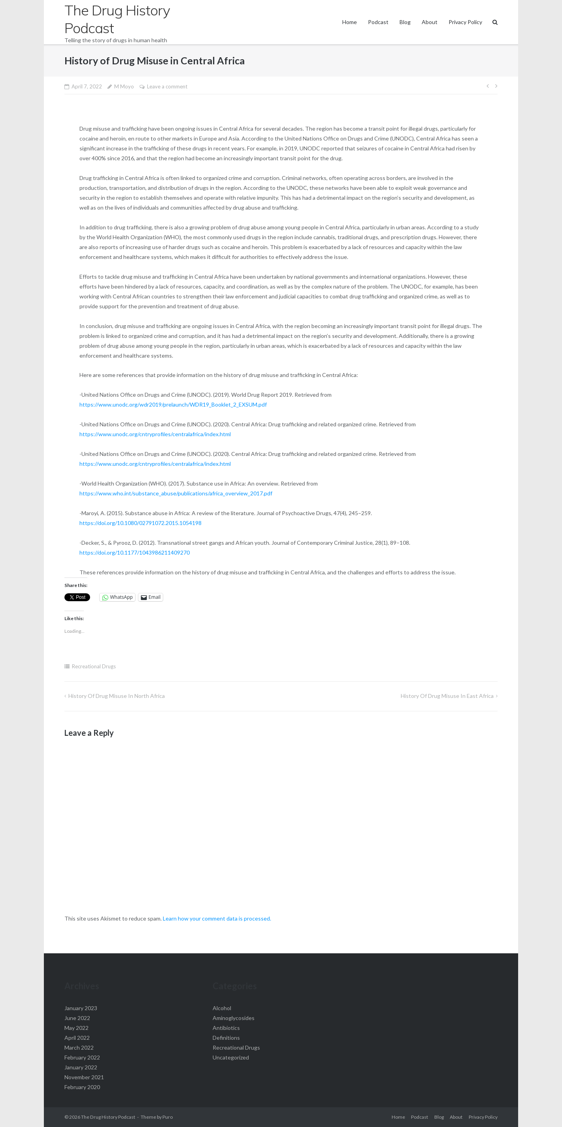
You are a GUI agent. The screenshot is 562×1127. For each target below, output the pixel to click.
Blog (405, 22)
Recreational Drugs (94, 666)
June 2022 (77, 1017)
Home (349, 22)
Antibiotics (226, 1027)
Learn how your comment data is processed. (217, 918)
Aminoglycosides (234, 1017)
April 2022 (77, 1037)
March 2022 (79, 1047)
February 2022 (82, 1057)
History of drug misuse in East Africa (447, 695)
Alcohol (222, 1008)
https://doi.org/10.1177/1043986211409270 (134, 552)
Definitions (226, 1037)
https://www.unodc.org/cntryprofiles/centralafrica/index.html (155, 434)
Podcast (378, 22)
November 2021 (84, 1077)
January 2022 (80, 1067)
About (430, 22)
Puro (167, 1117)
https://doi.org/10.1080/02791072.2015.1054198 (140, 522)
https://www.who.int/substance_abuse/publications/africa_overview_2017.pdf (175, 493)
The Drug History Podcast (108, 1117)
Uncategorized (231, 1057)
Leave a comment (167, 86)
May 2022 (76, 1027)
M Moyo (124, 86)
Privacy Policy (465, 22)
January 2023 (80, 1008)
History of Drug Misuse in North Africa (116, 695)
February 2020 (82, 1087)
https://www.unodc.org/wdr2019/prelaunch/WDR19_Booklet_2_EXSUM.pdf (173, 404)
